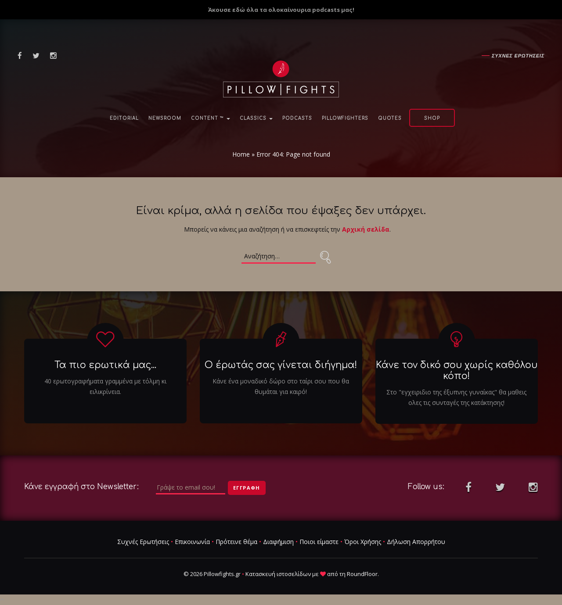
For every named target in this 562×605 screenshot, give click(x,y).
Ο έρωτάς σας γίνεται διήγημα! (281, 365)
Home (241, 154)
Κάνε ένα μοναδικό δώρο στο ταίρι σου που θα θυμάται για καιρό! (281, 386)
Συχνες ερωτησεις (518, 55)
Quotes (390, 118)
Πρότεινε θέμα (236, 541)
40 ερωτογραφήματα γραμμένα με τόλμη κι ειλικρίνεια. (105, 386)
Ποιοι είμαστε (319, 541)
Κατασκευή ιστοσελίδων (278, 574)
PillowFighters (345, 118)
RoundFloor (362, 574)
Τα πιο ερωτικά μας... (105, 365)
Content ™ (210, 118)
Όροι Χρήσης (362, 541)
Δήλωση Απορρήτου (416, 541)
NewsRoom (164, 118)
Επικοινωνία (192, 541)
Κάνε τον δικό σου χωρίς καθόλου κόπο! (456, 370)
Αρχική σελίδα (365, 229)
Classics (256, 118)
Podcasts (297, 118)
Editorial (124, 118)
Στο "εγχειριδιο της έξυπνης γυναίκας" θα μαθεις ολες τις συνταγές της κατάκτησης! (456, 397)
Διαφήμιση (278, 541)
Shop (432, 118)
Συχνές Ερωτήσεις (143, 541)
